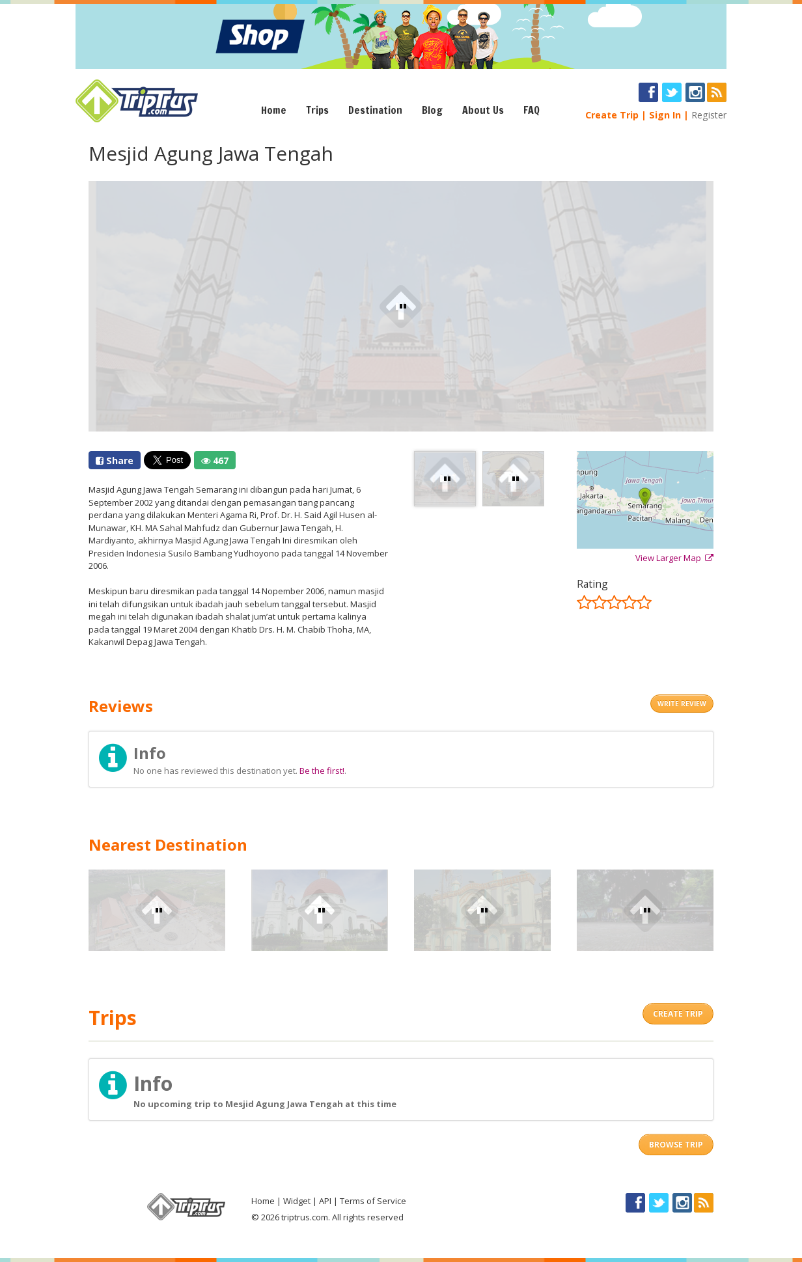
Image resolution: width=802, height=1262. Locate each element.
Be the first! (321, 770)
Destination (375, 110)
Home (273, 110)
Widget (297, 1201)
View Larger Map (674, 558)
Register (708, 115)
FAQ (531, 110)
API (325, 1201)
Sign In (665, 115)
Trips (317, 110)
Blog (432, 110)
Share (114, 460)
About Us (483, 110)
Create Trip (612, 115)
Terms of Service (373, 1201)
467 (214, 460)
